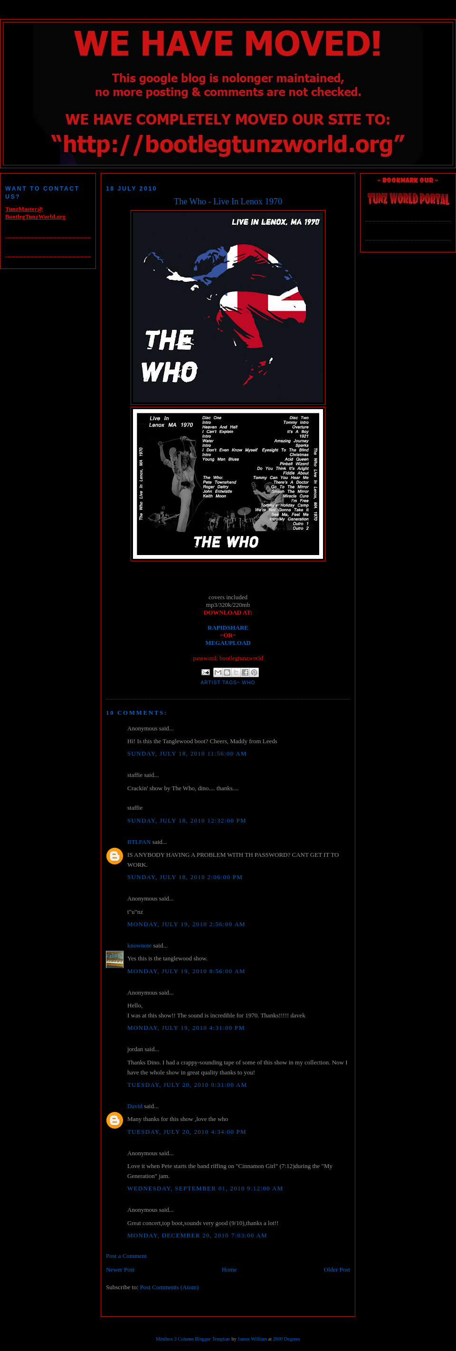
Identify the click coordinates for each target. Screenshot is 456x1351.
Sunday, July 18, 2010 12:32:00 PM (187, 820)
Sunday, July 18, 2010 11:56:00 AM (187, 753)
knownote (139, 945)
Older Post (337, 1269)
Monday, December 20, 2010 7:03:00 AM (197, 1235)
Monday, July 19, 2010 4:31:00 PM (186, 1027)
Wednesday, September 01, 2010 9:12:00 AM (205, 1188)
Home (229, 1269)
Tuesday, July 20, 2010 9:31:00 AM (187, 1084)
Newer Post (120, 1269)
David (134, 1106)
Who (249, 682)
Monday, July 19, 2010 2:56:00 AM (186, 924)
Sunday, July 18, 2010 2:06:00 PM (185, 877)
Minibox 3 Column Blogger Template (193, 1338)
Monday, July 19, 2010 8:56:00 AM (186, 971)
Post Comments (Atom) (169, 1287)
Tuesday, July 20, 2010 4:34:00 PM (187, 1131)
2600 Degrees (286, 1338)
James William (252, 1338)
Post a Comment (126, 1255)
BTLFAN (139, 841)
